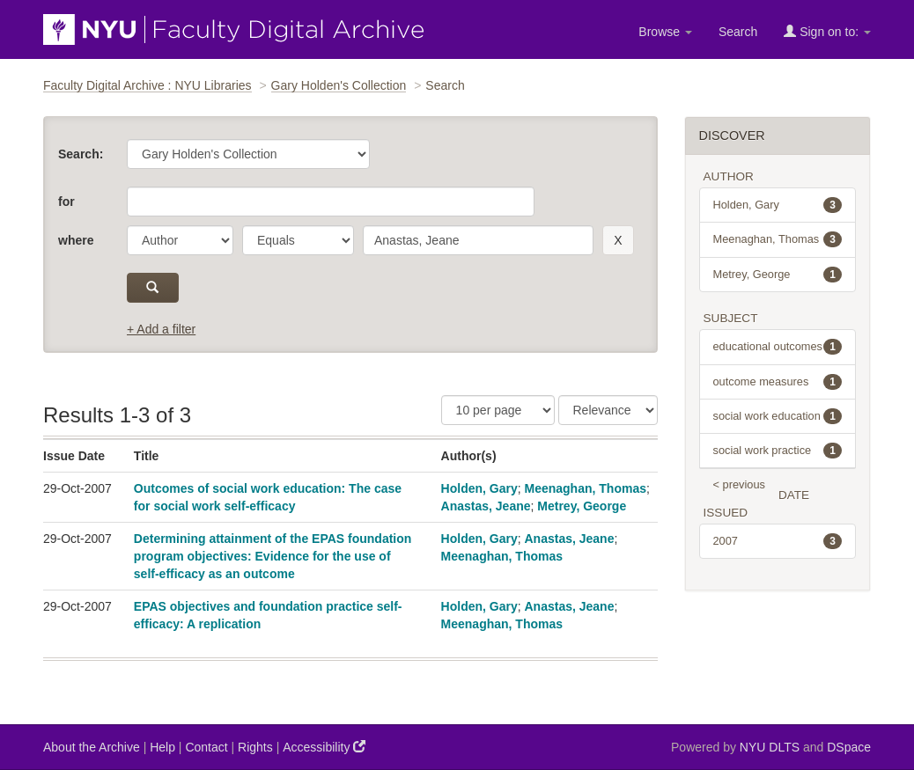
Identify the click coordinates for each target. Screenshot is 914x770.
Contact (206, 747)
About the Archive (91, 747)
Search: (80, 154)
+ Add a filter (161, 329)
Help (162, 747)
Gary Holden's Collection (339, 85)
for (66, 201)
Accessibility (324, 746)
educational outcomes (778, 347)
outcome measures (778, 382)
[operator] (298, 240)
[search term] (478, 240)
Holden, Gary (479, 488)
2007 (778, 541)
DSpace (849, 747)
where (75, 240)
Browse (665, 32)
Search (738, 32)
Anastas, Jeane (486, 506)
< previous (739, 484)
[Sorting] (608, 410)
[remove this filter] (617, 240)
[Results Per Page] (498, 410)
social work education (778, 416)
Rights (255, 747)
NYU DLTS (770, 747)
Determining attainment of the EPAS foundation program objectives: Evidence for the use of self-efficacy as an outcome (273, 556)
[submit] (153, 288)
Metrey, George (581, 506)
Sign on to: (827, 31)
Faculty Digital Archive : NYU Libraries (147, 85)
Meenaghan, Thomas (585, 488)
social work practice (778, 450)
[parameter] (180, 240)
